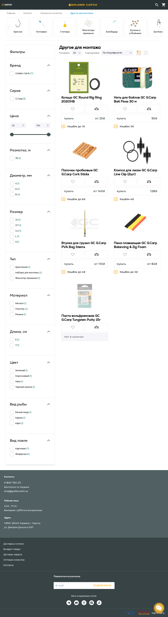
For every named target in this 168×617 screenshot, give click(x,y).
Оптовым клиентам (13, 560)
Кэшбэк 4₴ (124, 199)
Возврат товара (11, 549)
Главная (11, 13)
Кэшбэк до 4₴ (73, 271)
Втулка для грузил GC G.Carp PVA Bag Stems (83, 245)
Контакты (8, 565)
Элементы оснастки (51, 13)
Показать (64, 53)
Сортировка (92, 53)
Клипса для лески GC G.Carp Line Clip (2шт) (135, 172)
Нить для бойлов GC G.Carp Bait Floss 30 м (135, 99)
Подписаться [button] (102, 585)
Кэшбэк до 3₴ (126, 271)
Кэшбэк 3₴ (124, 126)
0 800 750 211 (12, 482)
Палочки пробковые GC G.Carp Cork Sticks (79, 172)
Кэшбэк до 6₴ (73, 199)
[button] (8, 27)
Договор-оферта (12, 554)
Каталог (27, 13)
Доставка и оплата (13, 544)
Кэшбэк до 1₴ (73, 126)
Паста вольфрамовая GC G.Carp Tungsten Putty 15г (81, 318)
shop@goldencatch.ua (16, 491)
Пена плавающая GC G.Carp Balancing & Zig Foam (135, 245)
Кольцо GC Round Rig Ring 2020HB (81, 99)
